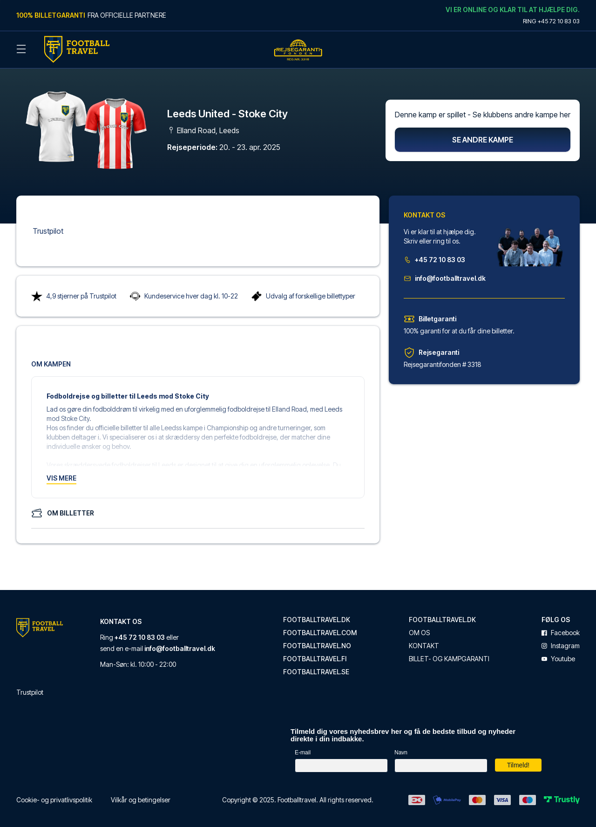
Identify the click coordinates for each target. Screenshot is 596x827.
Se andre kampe (482, 135)
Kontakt (424, 641)
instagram (561, 641)
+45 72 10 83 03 (434, 255)
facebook (561, 628)
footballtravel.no (317, 641)
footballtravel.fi (314, 654)
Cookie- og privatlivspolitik (54, 795)
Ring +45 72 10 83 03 (551, 21)
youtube (558, 654)
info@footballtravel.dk (445, 274)
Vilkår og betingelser (140, 795)
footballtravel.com (320, 628)
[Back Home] (76, 49)
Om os (419, 628)
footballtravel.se (316, 667)
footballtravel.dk (316, 615)
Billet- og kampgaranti (449, 654)
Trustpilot (48, 226)
